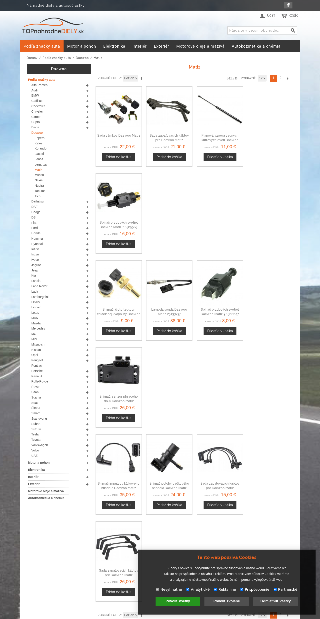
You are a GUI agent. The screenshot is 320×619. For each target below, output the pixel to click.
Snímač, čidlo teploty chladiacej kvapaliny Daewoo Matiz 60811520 (118, 226)
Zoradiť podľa (109, 78)
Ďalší (287, 78)
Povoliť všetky (178, 601)
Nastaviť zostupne (142, 78)
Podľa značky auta (56, 58)
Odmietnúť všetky (275, 601)
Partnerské (285, 589)
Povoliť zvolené (227, 601)
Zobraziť (248, 78)
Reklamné (225, 589)
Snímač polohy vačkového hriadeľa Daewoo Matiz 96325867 (169, 313)
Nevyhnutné (169, 589)
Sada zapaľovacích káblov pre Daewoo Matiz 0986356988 (219, 313)
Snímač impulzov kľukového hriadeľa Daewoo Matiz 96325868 (119, 313)
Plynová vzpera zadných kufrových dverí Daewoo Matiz (219, 140)
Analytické (198, 589)
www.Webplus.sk (172, 616)
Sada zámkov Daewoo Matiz (118, 135)
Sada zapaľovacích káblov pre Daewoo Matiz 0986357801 (169, 140)
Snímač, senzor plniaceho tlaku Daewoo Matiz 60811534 (270, 226)
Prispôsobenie (254, 589)
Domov (32, 58)
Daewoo (82, 58)
